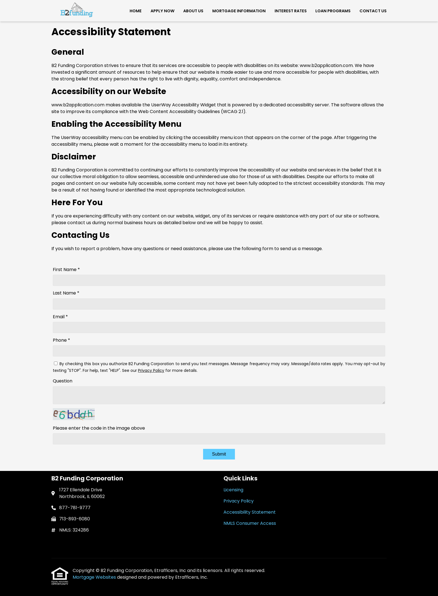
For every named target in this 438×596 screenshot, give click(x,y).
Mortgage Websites (95, 577)
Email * (60, 316)
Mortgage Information (239, 11)
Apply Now (163, 11)
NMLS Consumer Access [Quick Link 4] (249, 523)
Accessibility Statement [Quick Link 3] (249, 512)
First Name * (66, 269)
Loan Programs (333, 11)
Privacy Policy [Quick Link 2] (238, 501)
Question (62, 381)
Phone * (61, 340)
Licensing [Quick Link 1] (233, 490)
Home (136, 11)
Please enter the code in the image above (99, 428)
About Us (193, 11)
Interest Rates (291, 11)
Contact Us (373, 11)
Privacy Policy (151, 370)
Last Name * (66, 293)
